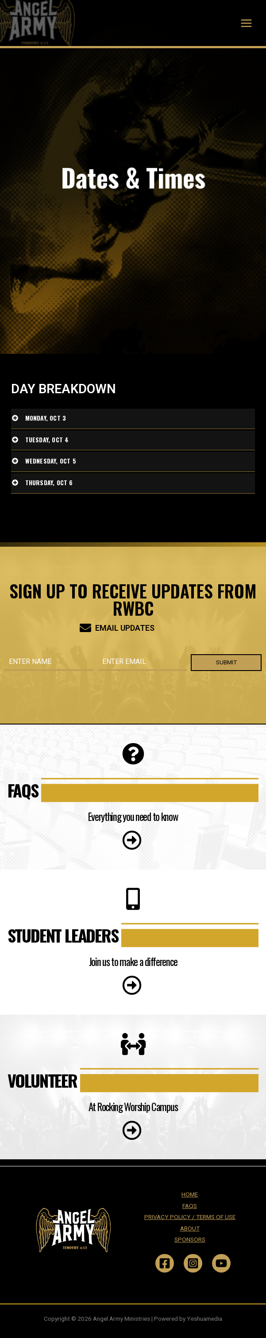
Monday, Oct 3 (45, 418)
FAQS (189, 1205)
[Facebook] (164, 1263)
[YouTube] (221, 1263)
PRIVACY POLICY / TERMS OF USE (189, 1216)
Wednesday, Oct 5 (50, 460)
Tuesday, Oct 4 (47, 439)
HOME (189, 1194)
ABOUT (190, 1228)
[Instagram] (193, 1263)
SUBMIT (226, 662)
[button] (133, 836)
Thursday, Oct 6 (49, 482)
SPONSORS (189, 1239)
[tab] (133, 419)
